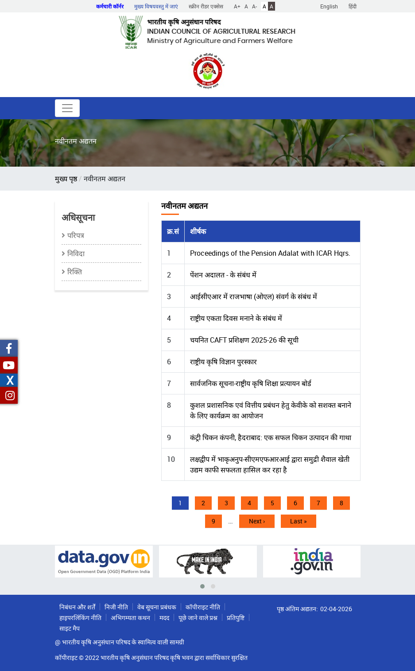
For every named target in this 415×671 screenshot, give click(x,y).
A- (254, 6)
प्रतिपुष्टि (235, 617)
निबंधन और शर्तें (77, 607)
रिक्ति (74, 272)
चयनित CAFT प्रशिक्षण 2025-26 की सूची (244, 340)
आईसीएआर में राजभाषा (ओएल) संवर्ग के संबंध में (253, 296)
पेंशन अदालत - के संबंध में (223, 275)
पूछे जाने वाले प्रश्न (197, 617)
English (329, 6)
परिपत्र (75, 235)
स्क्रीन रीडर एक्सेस (206, 6)
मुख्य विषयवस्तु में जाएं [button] (156, 6)
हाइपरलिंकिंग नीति (80, 617)
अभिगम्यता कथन (130, 617)
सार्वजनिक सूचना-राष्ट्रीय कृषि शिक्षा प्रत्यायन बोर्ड (250, 383)
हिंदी (353, 6)
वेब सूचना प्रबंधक (156, 607)
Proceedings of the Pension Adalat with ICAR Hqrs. (270, 253)
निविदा (76, 253)
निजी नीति (116, 607)
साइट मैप (69, 628)
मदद (164, 617)
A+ (237, 6)
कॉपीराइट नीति (203, 607)
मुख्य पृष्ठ (66, 178)
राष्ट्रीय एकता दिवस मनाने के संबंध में (236, 318)
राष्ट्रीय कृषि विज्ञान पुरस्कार (223, 362)
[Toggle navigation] (67, 108)
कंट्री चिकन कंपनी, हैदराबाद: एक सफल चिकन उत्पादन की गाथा (270, 437)
